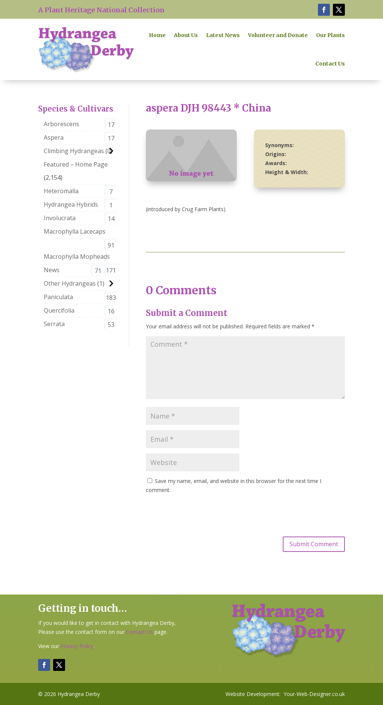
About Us (186, 35)
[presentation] (203, 514)
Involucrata (60, 218)
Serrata (54, 324)
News (51, 270)
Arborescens (61, 124)
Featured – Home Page (76, 164)
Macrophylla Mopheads (77, 256)
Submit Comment (313, 544)
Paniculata (58, 297)
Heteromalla (61, 191)
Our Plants (330, 35)
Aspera (54, 137)
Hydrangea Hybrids (71, 204)
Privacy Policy (77, 646)
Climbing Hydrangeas (74, 151)
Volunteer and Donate (278, 35)
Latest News (223, 35)
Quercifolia (59, 310)
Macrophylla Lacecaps (74, 231)
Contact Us (330, 63)
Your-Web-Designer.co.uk (314, 694)
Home (157, 35)
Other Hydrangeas (70, 283)
